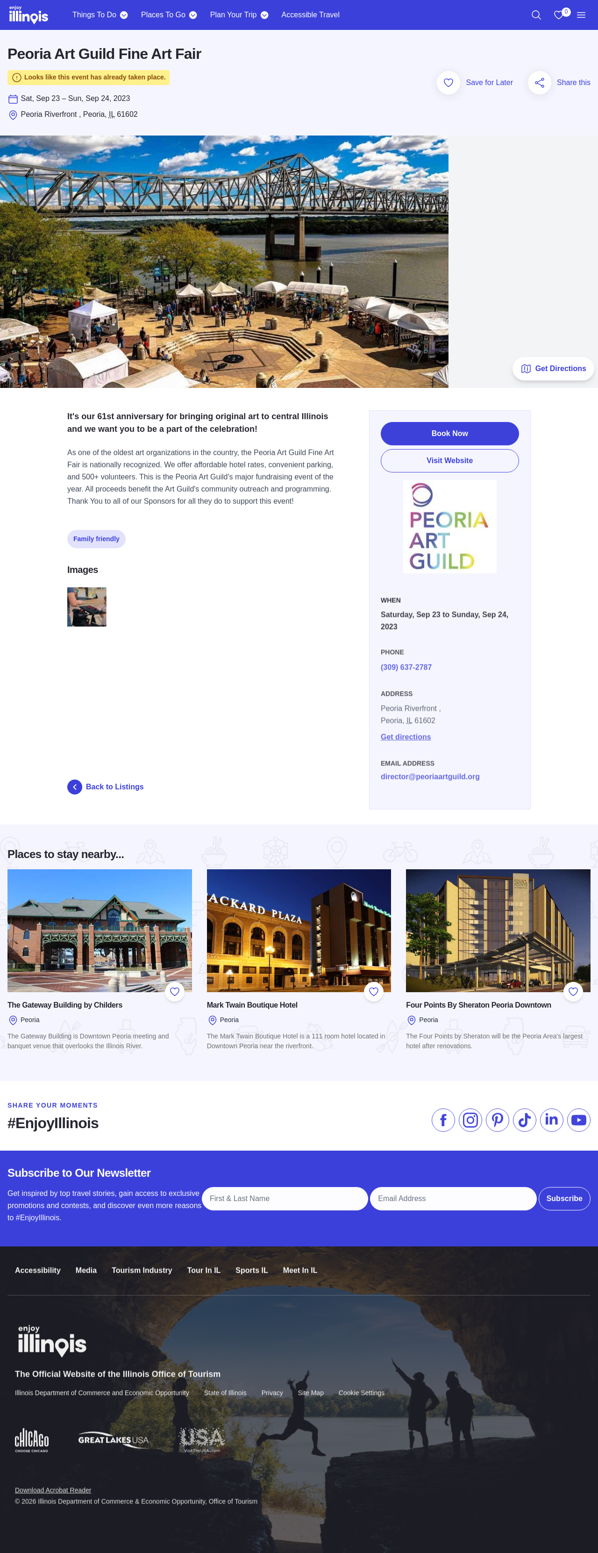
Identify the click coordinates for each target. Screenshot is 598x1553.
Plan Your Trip (233, 15)
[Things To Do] (124, 15)
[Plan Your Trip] (264, 15)
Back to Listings (105, 787)
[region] (536, 14)
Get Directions (553, 368)
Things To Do (94, 15)
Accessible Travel (310, 15)
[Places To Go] (193, 15)
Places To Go (163, 15)
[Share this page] (539, 82)
